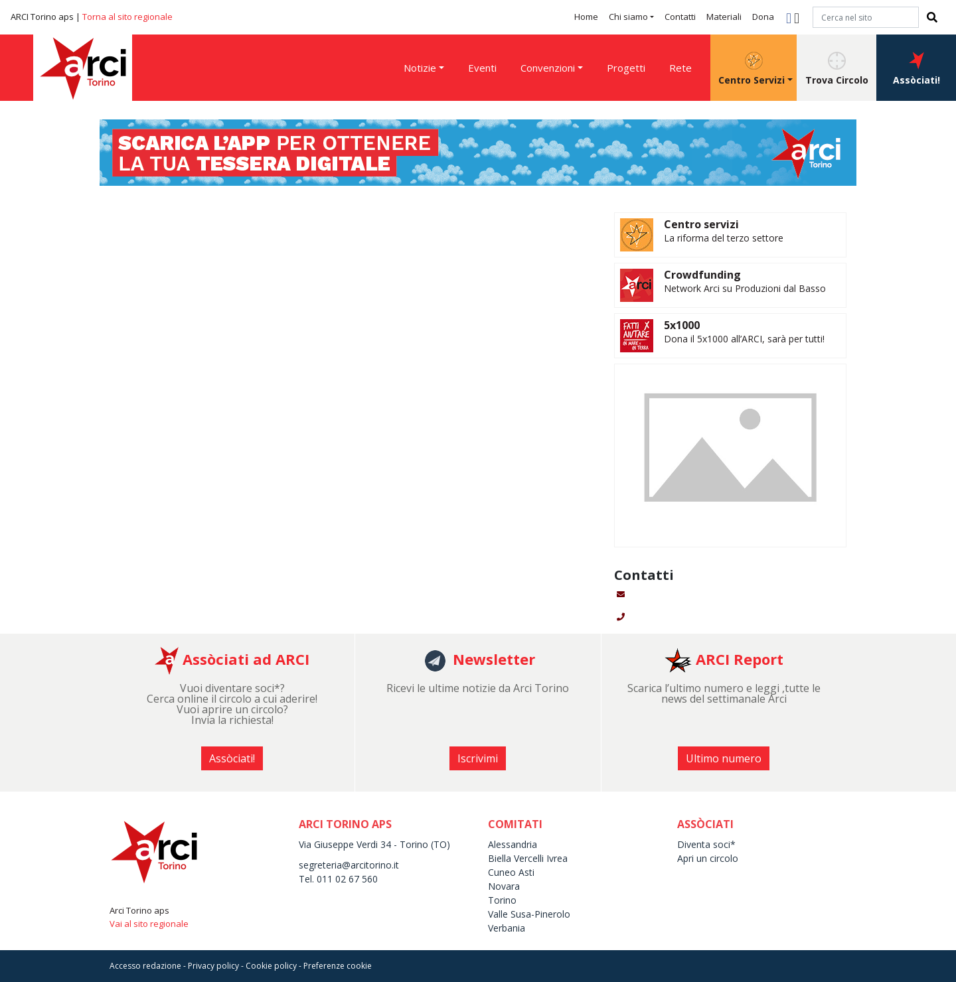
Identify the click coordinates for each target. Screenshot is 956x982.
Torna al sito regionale (127, 17)
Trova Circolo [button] (836, 69)
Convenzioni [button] (547, 67)
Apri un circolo (707, 858)
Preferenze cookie (337, 965)
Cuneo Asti (511, 872)
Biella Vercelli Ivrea (528, 858)
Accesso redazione (145, 965)
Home (586, 17)
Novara (504, 886)
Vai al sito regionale (149, 924)
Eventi (482, 67)
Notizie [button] (420, 67)
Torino (502, 900)
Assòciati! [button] (916, 69)
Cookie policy (271, 965)
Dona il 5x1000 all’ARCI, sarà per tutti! (744, 338)
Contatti (680, 17)
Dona (763, 17)
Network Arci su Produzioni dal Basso (745, 288)
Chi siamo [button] (628, 17)
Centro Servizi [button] (751, 69)
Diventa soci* (706, 844)
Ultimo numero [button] (723, 758)
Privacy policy (213, 965)
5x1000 (682, 325)
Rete (680, 67)
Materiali (724, 17)
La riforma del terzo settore (723, 238)
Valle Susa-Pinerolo (529, 914)
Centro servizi (701, 224)
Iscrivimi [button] (477, 758)
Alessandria (512, 844)
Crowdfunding (702, 274)
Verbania (506, 928)
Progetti (626, 67)
